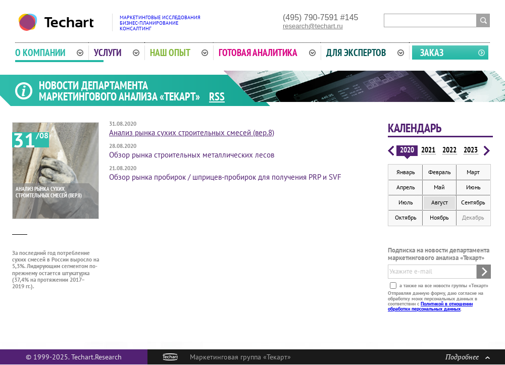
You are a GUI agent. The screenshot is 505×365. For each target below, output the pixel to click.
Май (439, 187)
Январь (405, 172)
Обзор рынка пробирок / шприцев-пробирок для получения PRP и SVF (225, 177)
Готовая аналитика (267, 52)
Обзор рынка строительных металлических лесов (191, 155)
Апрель (405, 187)
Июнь (473, 187)
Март (473, 172)
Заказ (431, 52)
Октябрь (406, 217)
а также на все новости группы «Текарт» (443, 285)
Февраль (439, 172)
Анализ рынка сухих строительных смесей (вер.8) (191, 132)
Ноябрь (439, 217)
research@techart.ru (313, 26)
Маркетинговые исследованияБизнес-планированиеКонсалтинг (160, 23)
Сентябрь (473, 202)
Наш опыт (179, 52)
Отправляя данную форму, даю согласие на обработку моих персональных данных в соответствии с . (435, 301)
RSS (217, 96)
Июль (405, 202)
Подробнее (467, 356)
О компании (49, 52)
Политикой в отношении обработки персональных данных (430, 306)
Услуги (116, 52)
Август (439, 202)
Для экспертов (365, 52)
